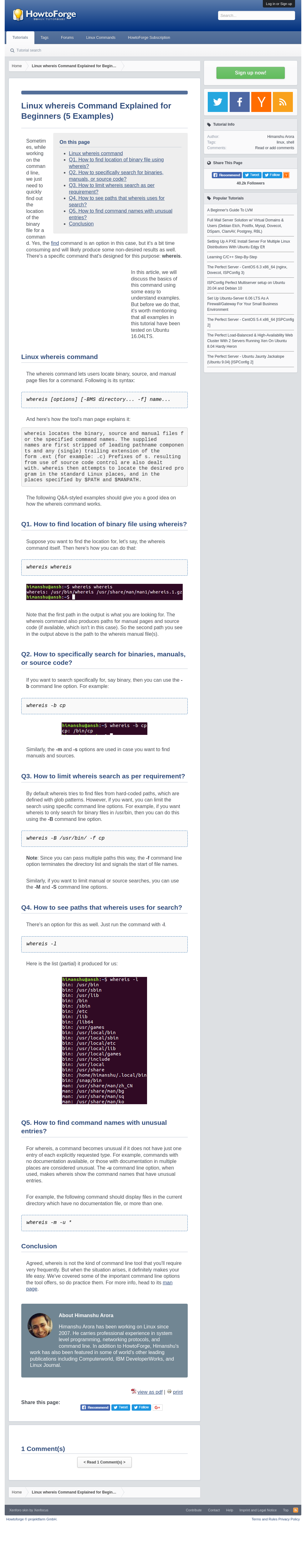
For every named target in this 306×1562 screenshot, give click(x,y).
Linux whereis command (96, 153)
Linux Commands (100, 37)
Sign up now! (250, 72)
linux (280, 142)
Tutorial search (29, 50)
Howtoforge (31, 1519)
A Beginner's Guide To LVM (229, 210)
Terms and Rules (265, 1519)
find (55, 243)
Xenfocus (41, 1510)
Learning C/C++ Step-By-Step (232, 257)
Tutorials (20, 37)
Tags (44, 37)
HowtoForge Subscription (149, 37)
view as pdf (150, 1392)
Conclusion (81, 223)
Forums (67, 37)
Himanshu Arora (280, 136)
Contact (214, 1510)
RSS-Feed (295, 1510)
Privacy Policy (289, 1519)
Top (285, 1510)
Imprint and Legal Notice (258, 1510)
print (178, 1392)
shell (290, 142)
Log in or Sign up (279, 4)
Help (229, 1510)
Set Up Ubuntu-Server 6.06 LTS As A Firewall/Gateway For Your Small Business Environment (242, 304)
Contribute (194, 1510)
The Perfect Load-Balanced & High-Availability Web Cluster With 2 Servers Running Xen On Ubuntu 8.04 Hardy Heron (250, 341)
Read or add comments (274, 148)
